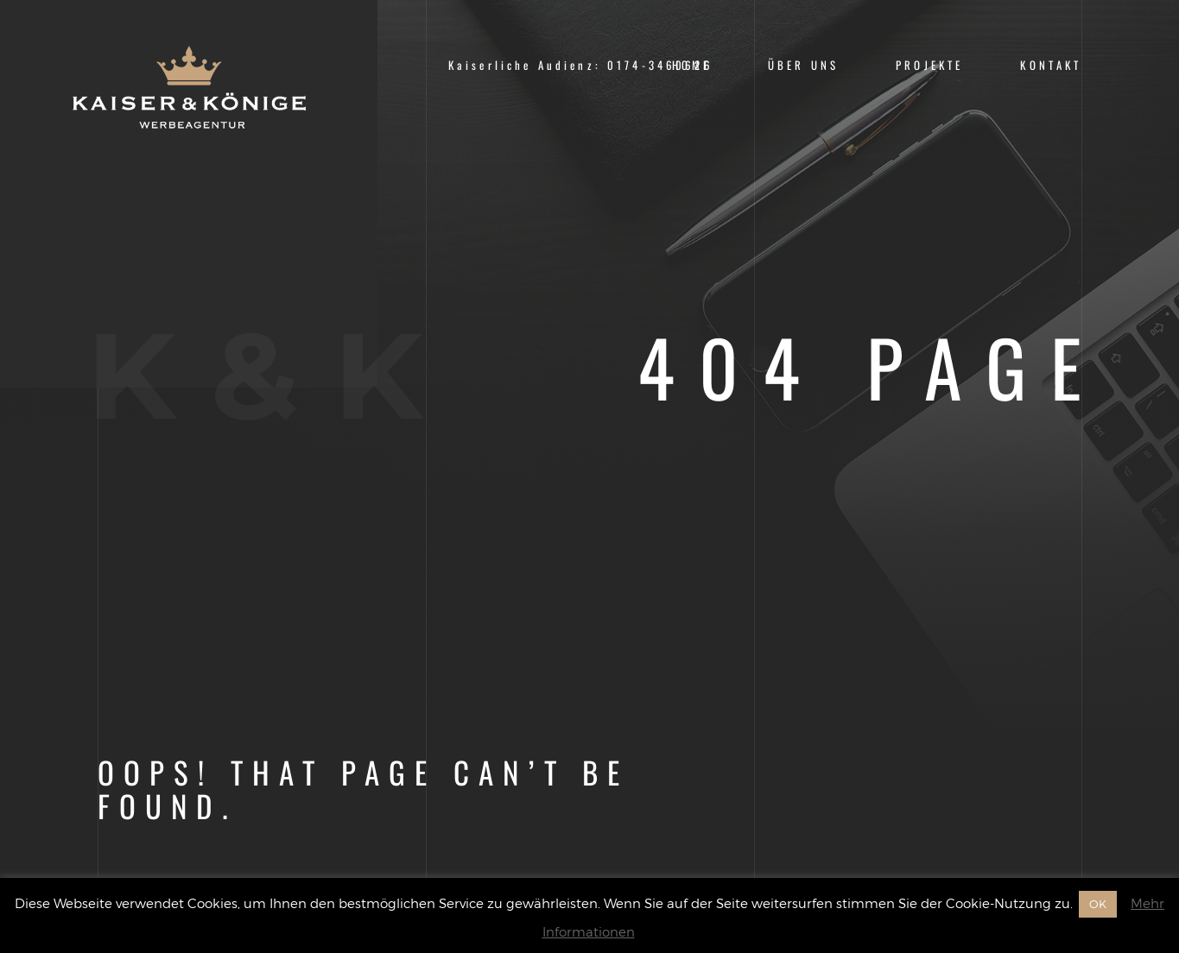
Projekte (929, 65)
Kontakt (1050, 65)
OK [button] (1097, 904)
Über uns (803, 65)
